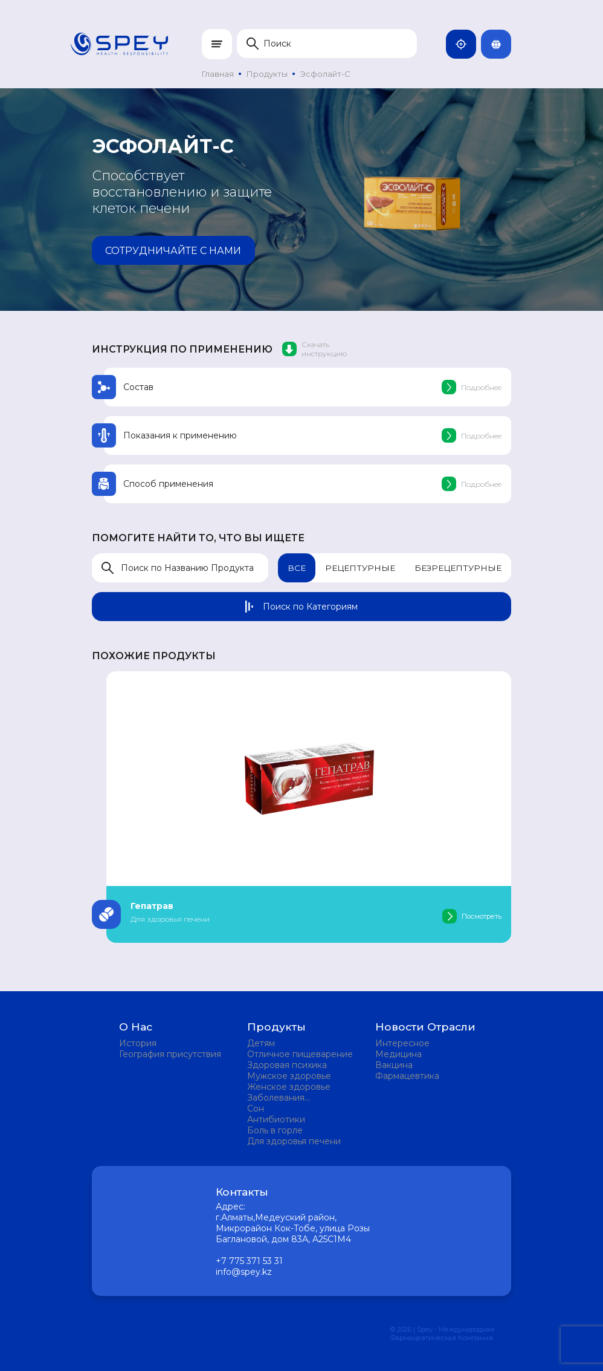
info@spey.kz (244, 1271)
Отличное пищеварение (300, 1054)
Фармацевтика (407, 1075)
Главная (218, 74)
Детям (261, 1043)
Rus (501, 44)
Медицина (398, 1054)
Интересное (402, 1043)
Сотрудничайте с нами (169, 250)
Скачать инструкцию (314, 349)
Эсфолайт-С (325, 74)
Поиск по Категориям (301, 607)
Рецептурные (357, 567)
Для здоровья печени (294, 1141)
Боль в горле (275, 1130)
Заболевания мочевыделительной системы (292, 1097)
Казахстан (466, 44)
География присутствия (170, 1054)
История (137, 1043)
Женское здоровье (289, 1086)
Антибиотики (276, 1119)
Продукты (267, 74)
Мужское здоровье (289, 1075)
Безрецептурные (457, 567)
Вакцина (394, 1065)
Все (294, 567)
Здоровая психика (287, 1065)
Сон (255, 1108)
